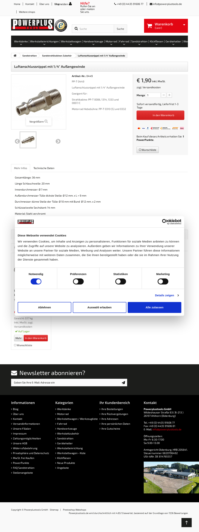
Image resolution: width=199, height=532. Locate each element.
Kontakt (29, 3)
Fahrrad (62, 423)
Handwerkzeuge (67, 428)
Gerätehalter (65, 443)
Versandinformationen (26, 423)
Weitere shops (27, 11)
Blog (15, 409)
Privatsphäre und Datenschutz (31, 453)
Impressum (20, 433)
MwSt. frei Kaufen (23, 458)
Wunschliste (147, 149)
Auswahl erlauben (99, 307)
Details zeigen (164, 295)
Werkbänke (64, 409)
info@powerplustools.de (167, 3)
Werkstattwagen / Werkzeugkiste (77, 418)
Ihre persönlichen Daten (115, 423)
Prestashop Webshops (74, 509)
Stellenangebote (23, 472)
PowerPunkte (145, 139)
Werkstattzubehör (68, 433)
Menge (141, 95)
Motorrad (63, 413)
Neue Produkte (66, 462)
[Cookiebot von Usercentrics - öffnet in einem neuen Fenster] (164, 222)
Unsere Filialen (22, 428)
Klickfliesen (64, 458)
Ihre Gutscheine (110, 428)
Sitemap (54, 509)
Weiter (58, 141)
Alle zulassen (154, 307)
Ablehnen (44, 307)
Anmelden (62, 4)
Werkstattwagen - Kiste (71, 453)
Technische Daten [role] (43, 168)
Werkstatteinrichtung (70, 448)
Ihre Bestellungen (112, 409)
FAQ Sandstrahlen (23, 467)
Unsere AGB (20, 443)
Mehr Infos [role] (20, 168)
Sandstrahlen (65, 438)
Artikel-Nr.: (79, 76)
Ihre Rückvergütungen (114, 413)
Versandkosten (152, 87)
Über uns (44, 3)
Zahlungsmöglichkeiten (27, 438)
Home (17, 3)
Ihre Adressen (109, 418)
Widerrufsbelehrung (25, 448)
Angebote (63, 467)
